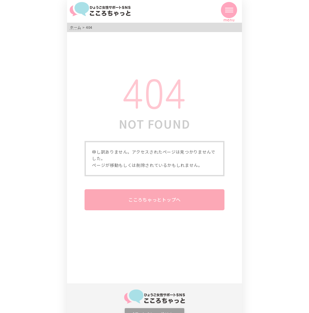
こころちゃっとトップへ (154, 199)
